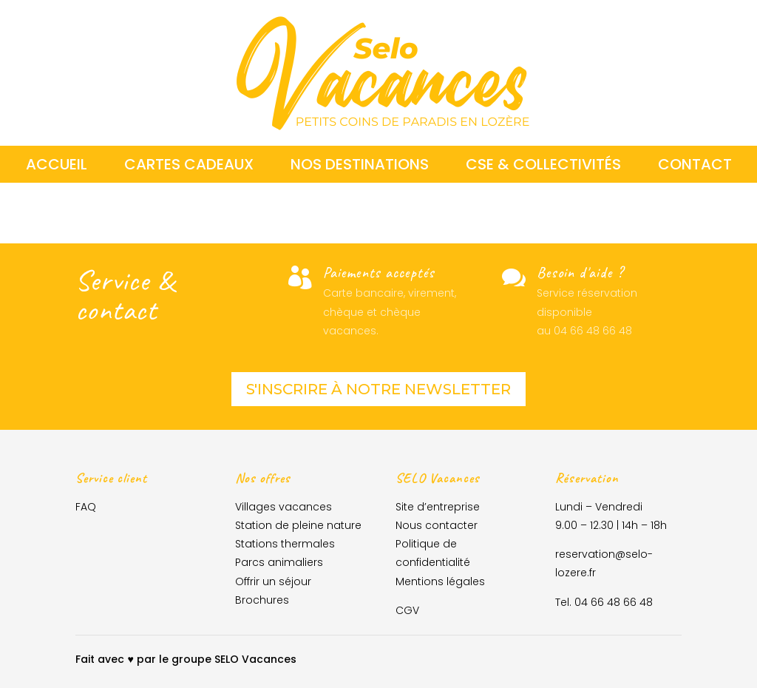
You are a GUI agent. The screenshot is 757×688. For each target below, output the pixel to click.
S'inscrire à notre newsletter (378, 389)
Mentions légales (440, 581)
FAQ (85, 506)
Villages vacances (283, 506)
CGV (407, 610)
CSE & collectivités (543, 167)
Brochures (262, 600)
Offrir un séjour (273, 581)
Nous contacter (437, 525)
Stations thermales (285, 543)
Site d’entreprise (438, 506)
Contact (695, 167)
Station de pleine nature (298, 525)
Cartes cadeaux (189, 167)
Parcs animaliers (279, 562)
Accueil (56, 167)
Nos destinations (360, 167)
